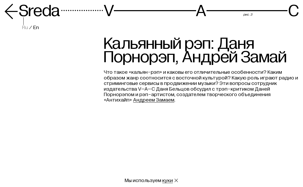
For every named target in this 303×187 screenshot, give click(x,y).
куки (167, 180)
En (36, 27)
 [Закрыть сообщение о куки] (176, 180)
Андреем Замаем (153, 100)
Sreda (32, 11)
